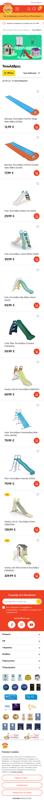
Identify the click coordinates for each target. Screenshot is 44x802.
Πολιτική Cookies (17, 772)
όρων (34, 610)
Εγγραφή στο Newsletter (22, 595)
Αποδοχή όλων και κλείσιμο (22, 793)
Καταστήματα (36, 3)
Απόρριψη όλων (22, 785)
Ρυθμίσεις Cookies (20, 778)
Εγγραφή (38, 601)
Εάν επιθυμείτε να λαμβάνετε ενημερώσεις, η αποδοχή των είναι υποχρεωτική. (21, 610)
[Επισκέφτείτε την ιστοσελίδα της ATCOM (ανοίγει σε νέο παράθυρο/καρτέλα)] (22, 798)
